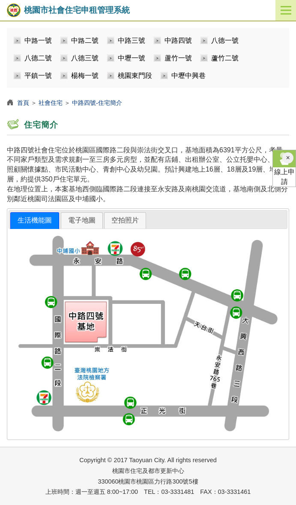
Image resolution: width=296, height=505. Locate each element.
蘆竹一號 (178, 58)
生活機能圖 (35, 220)
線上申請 (284, 167)
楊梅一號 (85, 75)
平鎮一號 (38, 75)
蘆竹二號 (225, 58)
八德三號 (85, 58)
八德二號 (38, 58)
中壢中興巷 (188, 75)
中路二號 (85, 40)
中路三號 (131, 40)
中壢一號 (131, 58)
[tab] (34, 220)
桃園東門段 (135, 75)
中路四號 (178, 40)
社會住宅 (51, 102)
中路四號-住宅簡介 (97, 102)
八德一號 (225, 40)
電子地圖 (82, 220)
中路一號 (38, 40)
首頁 (23, 102)
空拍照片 (125, 220)
